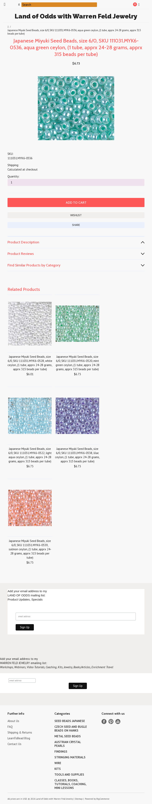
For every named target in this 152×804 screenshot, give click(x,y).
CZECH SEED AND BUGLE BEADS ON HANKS (70, 728)
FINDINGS (60, 751)
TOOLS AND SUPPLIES (69, 774)
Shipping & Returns (20, 732)
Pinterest (110, 721)
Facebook (104, 721)
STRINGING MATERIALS (70, 757)
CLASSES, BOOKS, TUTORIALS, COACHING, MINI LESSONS (70, 784)
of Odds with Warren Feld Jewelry (76, 16)
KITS (57, 769)
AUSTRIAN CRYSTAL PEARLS (67, 744)
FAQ (10, 727)
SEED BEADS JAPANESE (69, 721)
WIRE (57, 763)
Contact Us (14, 744)
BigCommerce (102, 798)
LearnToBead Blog (19, 738)
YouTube (117, 721)
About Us (13, 721)
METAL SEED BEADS (67, 736)
